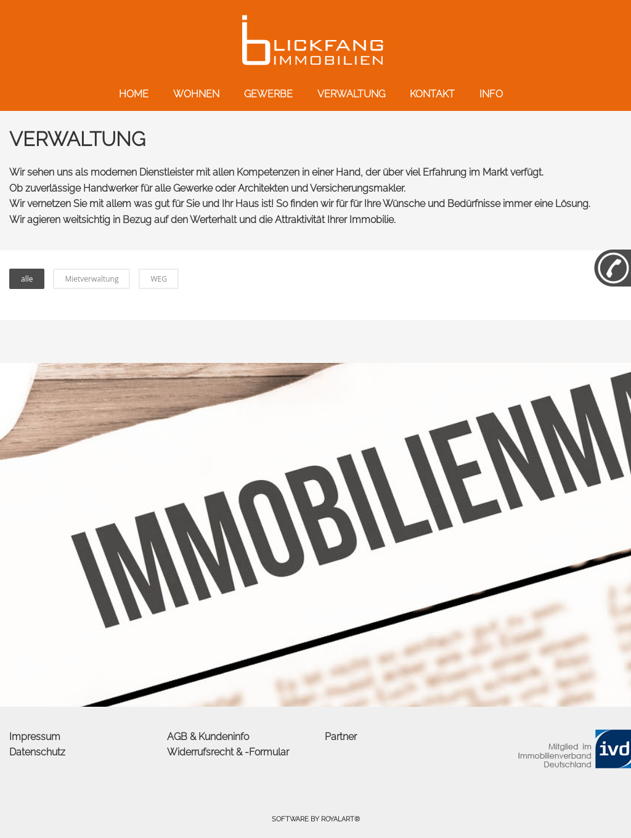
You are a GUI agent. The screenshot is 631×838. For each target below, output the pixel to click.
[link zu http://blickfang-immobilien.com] (315, 40)
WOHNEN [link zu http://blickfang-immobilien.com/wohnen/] (196, 94)
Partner (341, 736)
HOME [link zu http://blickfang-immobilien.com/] (134, 94)
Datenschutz (37, 752)
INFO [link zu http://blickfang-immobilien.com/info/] (491, 94)
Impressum (34, 736)
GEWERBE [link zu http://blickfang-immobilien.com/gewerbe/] (268, 94)
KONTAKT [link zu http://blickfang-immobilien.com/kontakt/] (432, 94)
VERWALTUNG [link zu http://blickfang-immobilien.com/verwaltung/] (351, 94)
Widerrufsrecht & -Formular (228, 752)
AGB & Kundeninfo (208, 736)
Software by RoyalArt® (316, 819)
